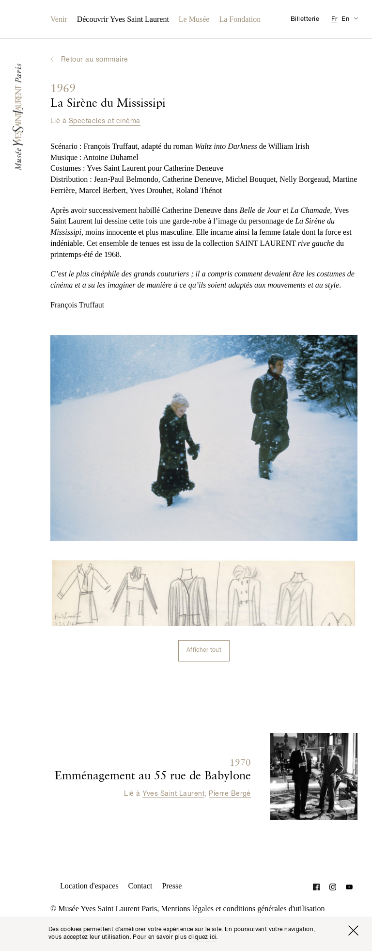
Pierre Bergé (230, 793)
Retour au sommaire (94, 59)
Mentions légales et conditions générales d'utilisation (243, 908)
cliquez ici (202, 937)
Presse (172, 886)
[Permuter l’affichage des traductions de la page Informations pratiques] (355, 18)
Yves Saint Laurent (173, 793)
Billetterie (305, 19)
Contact (140, 886)
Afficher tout (203, 650)
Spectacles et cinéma (104, 121)
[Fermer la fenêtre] (353, 930)
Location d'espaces (89, 886)
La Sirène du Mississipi (108, 96)
